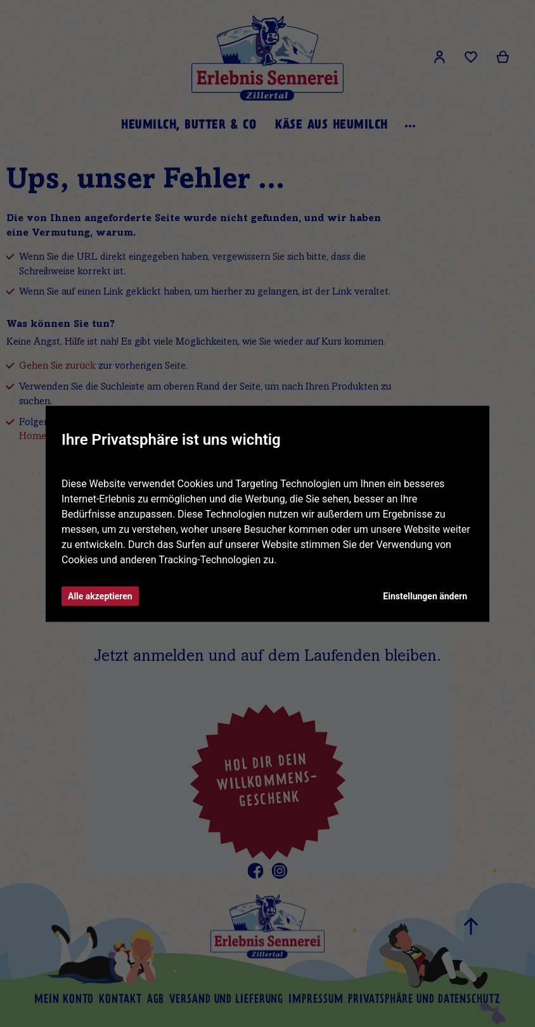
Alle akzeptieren (100, 595)
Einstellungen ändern (425, 595)
